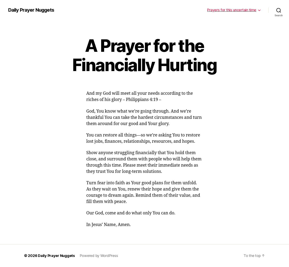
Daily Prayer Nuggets (31, 10)
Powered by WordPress (99, 256)
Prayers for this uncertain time (231, 10)
